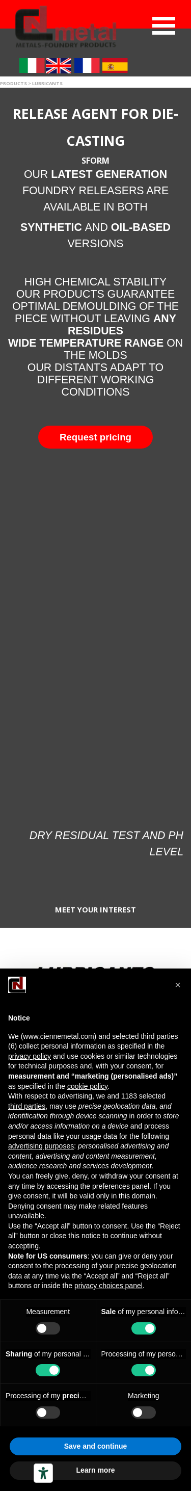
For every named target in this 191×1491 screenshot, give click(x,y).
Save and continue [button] (95, 1446)
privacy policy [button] (29, 1056)
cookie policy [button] (87, 1086)
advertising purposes (41, 1146)
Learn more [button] (95, 1470)
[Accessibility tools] (43, 1473)
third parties (26, 1106)
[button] (95, 437)
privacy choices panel (108, 1285)
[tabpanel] (95, 256)
